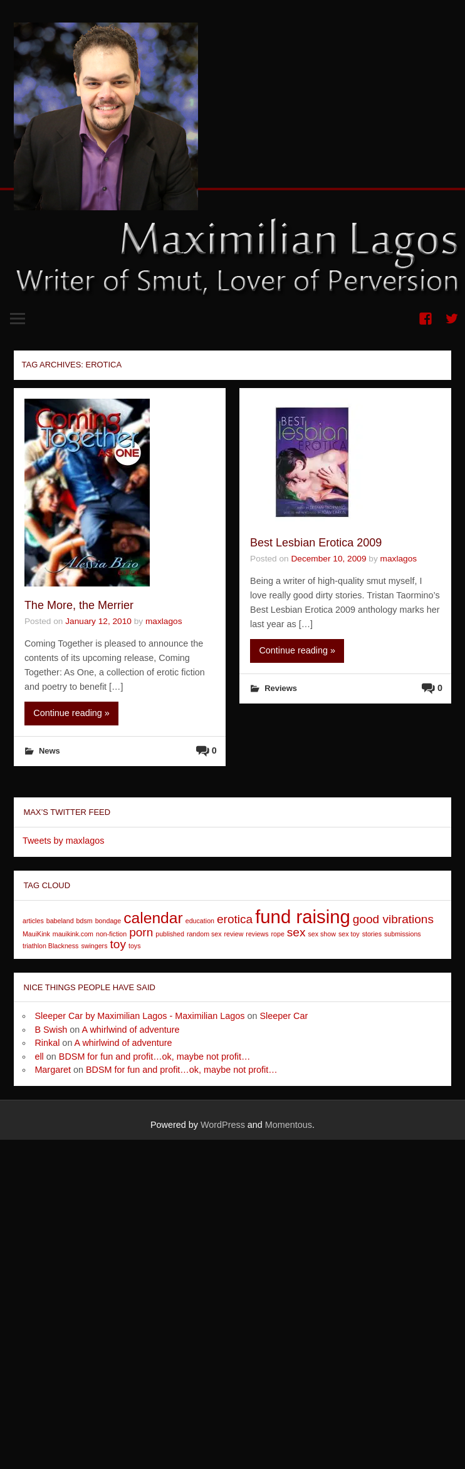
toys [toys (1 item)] (134, 945)
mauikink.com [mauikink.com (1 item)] (73, 934)
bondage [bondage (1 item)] (108, 920)
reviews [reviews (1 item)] (257, 934)
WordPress (223, 1125)
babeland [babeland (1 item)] (60, 920)
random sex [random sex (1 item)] (204, 934)
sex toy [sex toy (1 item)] (349, 934)
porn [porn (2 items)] (141, 932)
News (49, 750)
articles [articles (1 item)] (33, 920)
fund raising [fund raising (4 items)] (302, 916)
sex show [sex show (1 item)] (321, 934)
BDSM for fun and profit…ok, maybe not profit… (155, 1057)
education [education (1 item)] (199, 920)
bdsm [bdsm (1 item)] (84, 920)
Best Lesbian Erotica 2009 (316, 542)
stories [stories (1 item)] (372, 934)
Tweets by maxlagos (63, 841)
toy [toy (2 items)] (118, 944)
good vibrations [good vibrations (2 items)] (393, 919)
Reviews (280, 688)
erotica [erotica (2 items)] (235, 919)
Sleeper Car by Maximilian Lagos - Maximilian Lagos (139, 1016)
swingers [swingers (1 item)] (94, 945)
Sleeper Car (284, 1016)
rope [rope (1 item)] (277, 934)
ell (38, 1057)
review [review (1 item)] (234, 934)
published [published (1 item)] (169, 934)
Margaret (52, 1070)
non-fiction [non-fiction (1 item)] (111, 934)
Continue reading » (71, 713)
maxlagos (163, 621)
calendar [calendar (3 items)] (153, 917)
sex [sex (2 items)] (296, 932)
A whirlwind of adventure (131, 1030)
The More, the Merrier (78, 605)
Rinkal (47, 1043)
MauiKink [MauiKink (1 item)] (36, 934)
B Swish (50, 1030)
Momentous (288, 1125)
